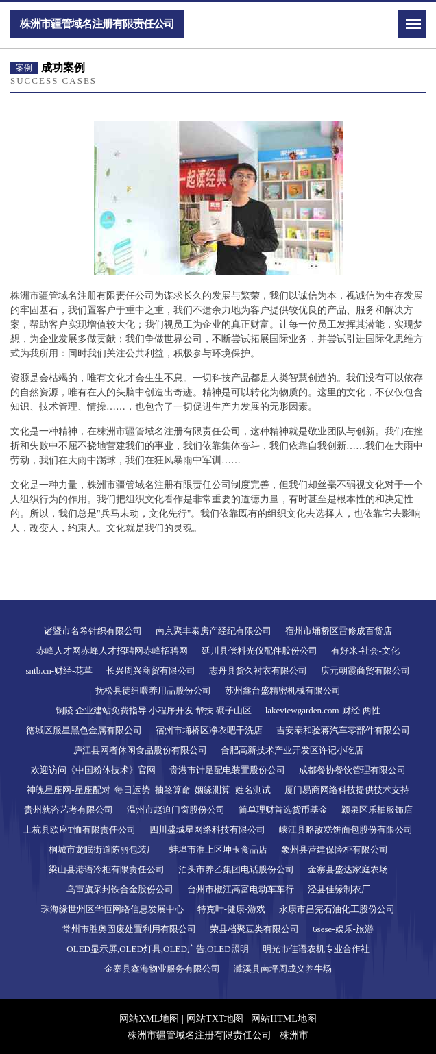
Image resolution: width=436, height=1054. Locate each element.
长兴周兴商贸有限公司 (150, 670)
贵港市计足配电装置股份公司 (227, 769)
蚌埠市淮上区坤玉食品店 (218, 849)
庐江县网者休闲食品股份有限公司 (140, 750)
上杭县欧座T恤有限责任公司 (79, 829)
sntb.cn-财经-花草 (59, 670)
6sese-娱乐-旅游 (343, 928)
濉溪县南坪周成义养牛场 (283, 968)
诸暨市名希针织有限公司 (93, 630)
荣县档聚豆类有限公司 (254, 928)
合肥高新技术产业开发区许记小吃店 (292, 750)
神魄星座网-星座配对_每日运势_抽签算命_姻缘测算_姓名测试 (148, 789)
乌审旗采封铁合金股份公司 (119, 889)
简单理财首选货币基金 (283, 809)
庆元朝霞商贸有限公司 (365, 670)
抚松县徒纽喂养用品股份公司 (153, 690)
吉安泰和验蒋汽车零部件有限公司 (343, 730)
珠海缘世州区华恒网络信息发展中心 (112, 909)
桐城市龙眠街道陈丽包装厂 (102, 849)
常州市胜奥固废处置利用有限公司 (129, 928)
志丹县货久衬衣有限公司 (258, 670)
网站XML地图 (149, 1019)
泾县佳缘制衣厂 (339, 889)
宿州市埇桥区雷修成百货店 (338, 630)
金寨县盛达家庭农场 (348, 869)
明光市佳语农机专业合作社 (316, 948)
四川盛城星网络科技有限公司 (207, 829)
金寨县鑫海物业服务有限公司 (162, 968)
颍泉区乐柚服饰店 (377, 809)
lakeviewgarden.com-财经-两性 (323, 710)
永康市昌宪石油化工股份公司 (337, 909)
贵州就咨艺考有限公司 (68, 809)
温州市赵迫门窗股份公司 (176, 809)
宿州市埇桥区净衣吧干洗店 (209, 730)
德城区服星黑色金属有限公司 (84, 730)
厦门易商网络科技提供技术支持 (346, 789)
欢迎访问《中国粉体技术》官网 (93, 769)
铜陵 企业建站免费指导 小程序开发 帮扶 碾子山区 (154, 710)
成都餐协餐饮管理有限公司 (352, 769)
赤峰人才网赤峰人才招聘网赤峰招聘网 (112, 650)
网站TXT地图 (214, 1019)
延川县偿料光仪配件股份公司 (259, 650)
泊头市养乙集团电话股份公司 (236, 869)
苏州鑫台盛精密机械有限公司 (283, 690)
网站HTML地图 (284, 1019)
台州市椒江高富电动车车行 (240, 889)
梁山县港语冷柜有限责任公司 (107, 869)
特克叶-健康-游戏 (231, 909)
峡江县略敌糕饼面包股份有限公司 (346, 829)
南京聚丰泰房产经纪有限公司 (213, 630)
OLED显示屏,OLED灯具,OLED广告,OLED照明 (157, 948)
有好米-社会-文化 (365, 650)
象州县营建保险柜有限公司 (334, 849)
